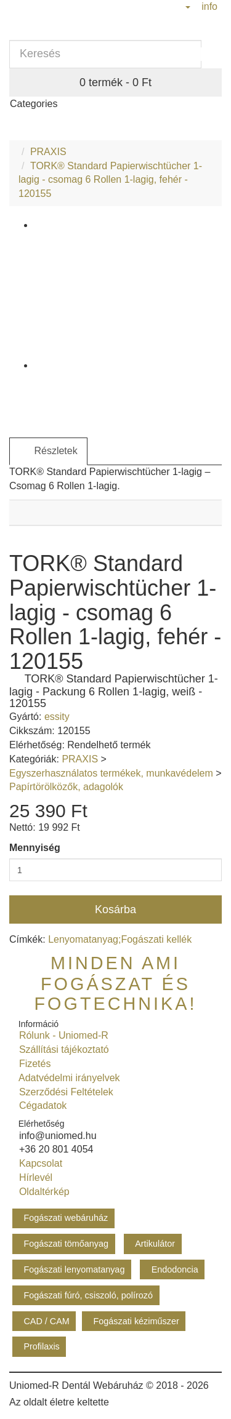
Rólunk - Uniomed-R (61, 1035)
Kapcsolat (38, 1163)
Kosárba (115, 909)
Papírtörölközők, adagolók (66, 786)
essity (57, 716)
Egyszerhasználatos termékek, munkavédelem (111, 773)
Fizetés (32, 1063)
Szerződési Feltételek (63, 1092)
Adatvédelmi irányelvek (67, 1078)
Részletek (48, 452)
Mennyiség (34, 847)
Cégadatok (40, 1105)
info (208, 6)
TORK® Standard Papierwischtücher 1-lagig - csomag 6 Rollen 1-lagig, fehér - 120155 (110, 180)
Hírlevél (33, 1177)
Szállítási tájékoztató (61, 1049)
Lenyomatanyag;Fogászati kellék (120, 939)
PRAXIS (48, 151)
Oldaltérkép (42, 1191)
